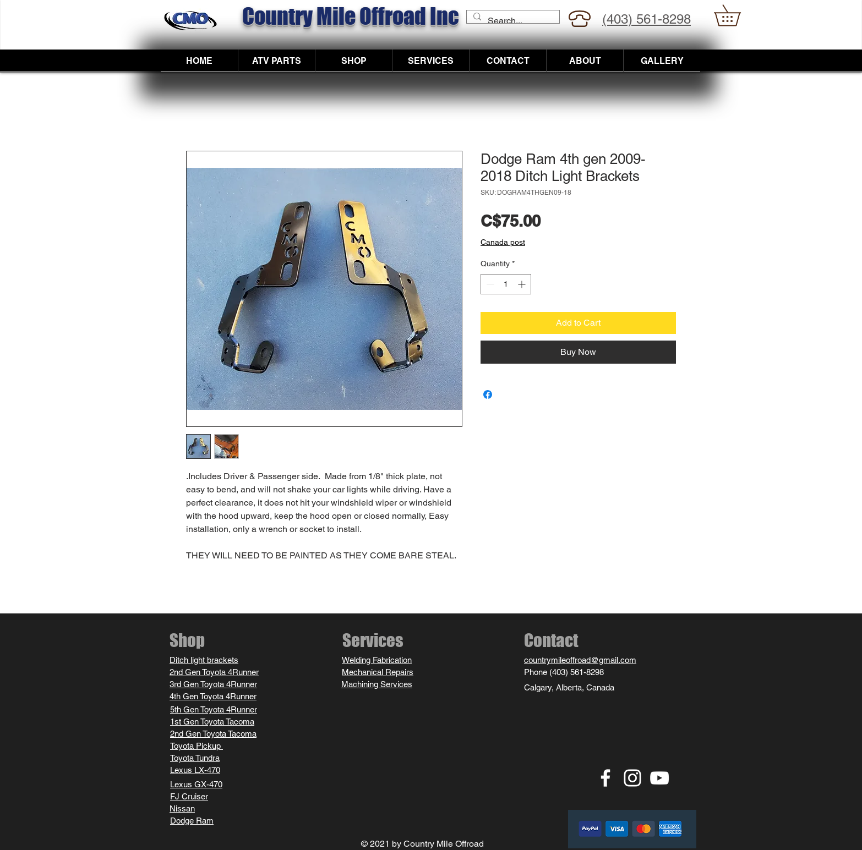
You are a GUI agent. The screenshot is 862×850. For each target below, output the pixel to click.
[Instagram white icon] (632, 777)
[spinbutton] (506, 284)
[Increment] (523, 284)
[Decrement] (489, 284)
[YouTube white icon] (659, 777)
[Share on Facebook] (487, 394)
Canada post (503, 242)
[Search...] (512, 20)
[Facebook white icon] (605, 777)
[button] (737, 15)
